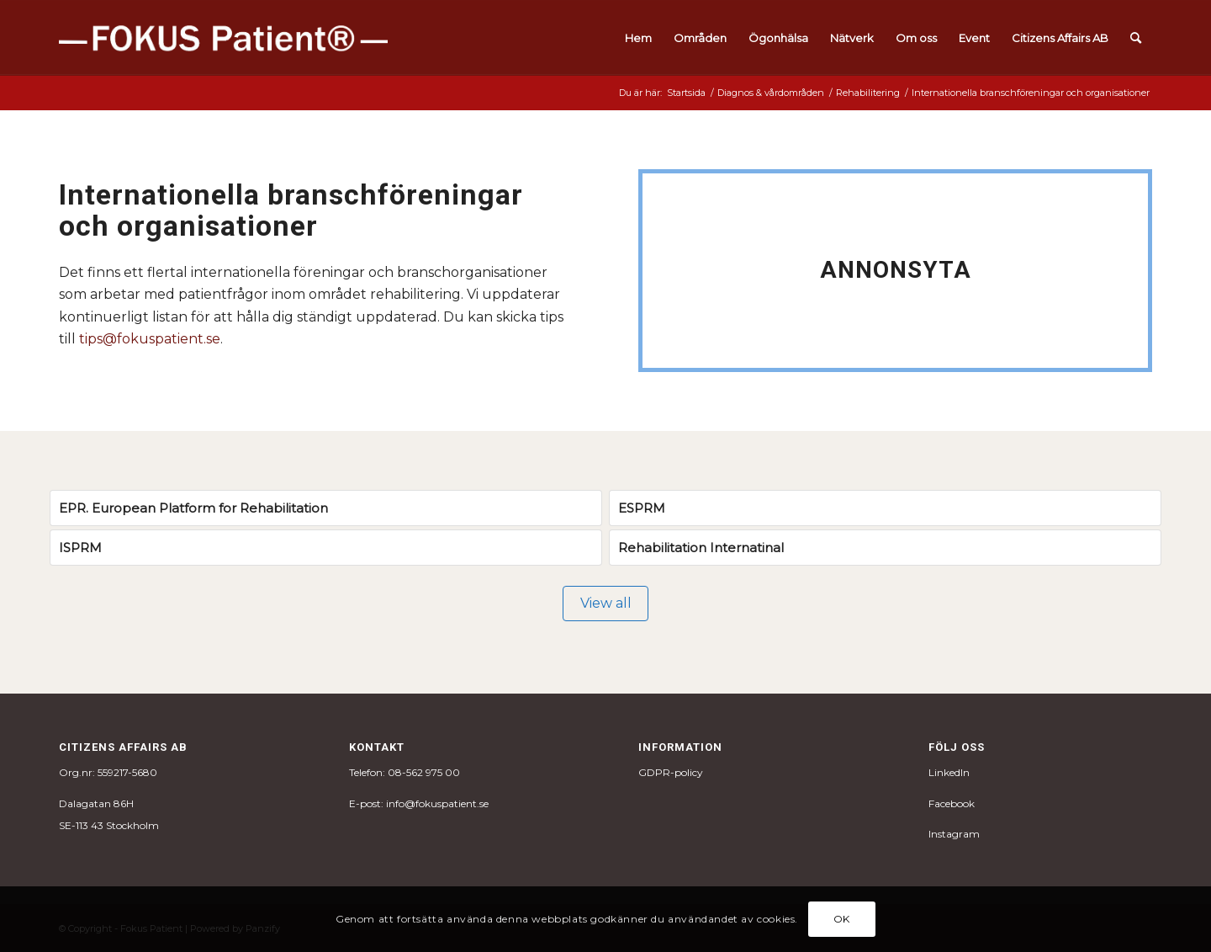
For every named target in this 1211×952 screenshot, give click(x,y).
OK (841, 918)
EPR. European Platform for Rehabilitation (193, 508)
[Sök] (1135, 38)
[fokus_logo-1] (223, 38)
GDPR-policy (670, 772)
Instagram (954, 833)
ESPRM (641, 508)
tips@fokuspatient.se (149, 339)
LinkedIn (949, 772)
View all (606, 603)
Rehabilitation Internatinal (701, 548)
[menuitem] (638, 38)
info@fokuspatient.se (437, 803)
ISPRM (80, 548)
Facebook (951, 803)
